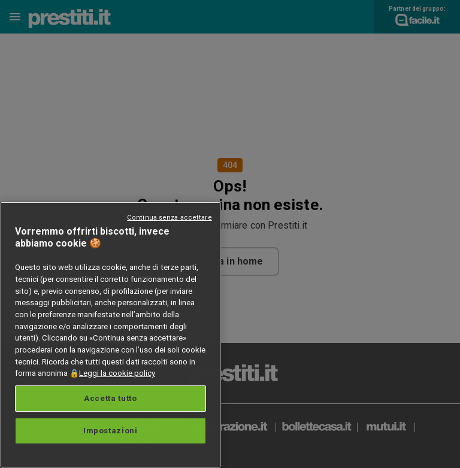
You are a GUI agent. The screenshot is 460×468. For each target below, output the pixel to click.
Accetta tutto (110, 398)
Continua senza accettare (169, 217)
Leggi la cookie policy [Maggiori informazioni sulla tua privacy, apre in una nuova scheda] (117, 373)
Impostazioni (110, 430)
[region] (110, 335)
